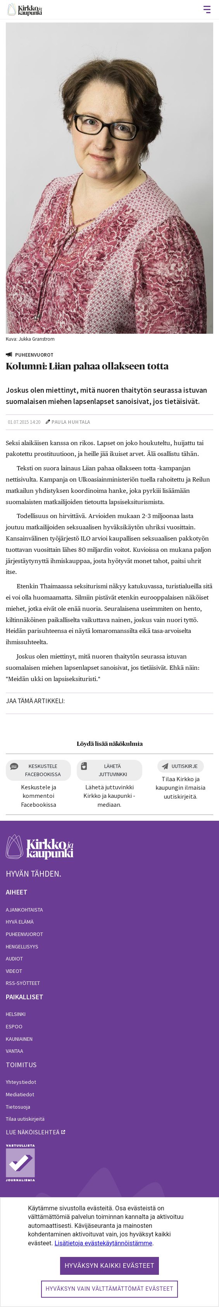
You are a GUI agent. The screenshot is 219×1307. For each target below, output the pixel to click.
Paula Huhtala (71, 422)
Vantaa (14, 1050)
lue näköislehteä (32, 1132)
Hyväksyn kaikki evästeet (110, 1265)
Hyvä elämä (20, 921)
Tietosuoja (18, 1106)
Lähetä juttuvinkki (112, 770)
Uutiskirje (185, 766)
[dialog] (109, 1252)
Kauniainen (19, 1038)
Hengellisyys (22, 946)
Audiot (14, 958)
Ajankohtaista (24, 909)
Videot (14, 970)
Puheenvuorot (24, 934)
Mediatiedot (20, 1094)
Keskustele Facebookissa (43, 770)
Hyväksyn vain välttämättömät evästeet (110, 1289)
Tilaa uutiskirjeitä (25, 1118)
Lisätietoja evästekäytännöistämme (103, 1243)
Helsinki (16, 1014)
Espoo (14, 1026)
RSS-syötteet (23, 982)
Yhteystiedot (21, 1081)
